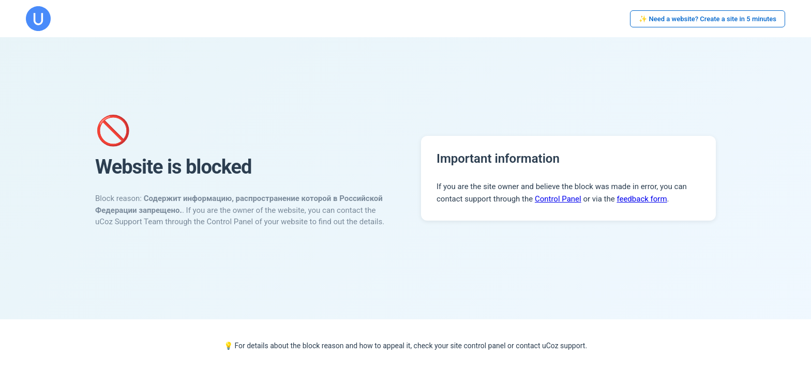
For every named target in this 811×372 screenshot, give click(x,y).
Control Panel (558, 199)
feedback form (642, 199)
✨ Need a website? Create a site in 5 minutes (707, 19)
